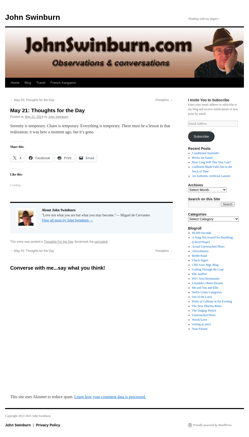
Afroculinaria (200, 251)
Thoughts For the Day (58, 242)
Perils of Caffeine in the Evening (212, 301)
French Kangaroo (63, 83)
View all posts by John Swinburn (67, 220)
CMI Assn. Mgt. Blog (205, 265)
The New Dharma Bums (207, 306)
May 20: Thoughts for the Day (32, 100)
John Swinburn (32, 17)
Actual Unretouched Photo (208, 246)
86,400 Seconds (201, 233)
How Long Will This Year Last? (211, 162)
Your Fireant (199, 329)
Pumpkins (164, 100)
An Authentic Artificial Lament (211, 176)
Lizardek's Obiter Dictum (207, 283)
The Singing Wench (204, 310)
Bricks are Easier (202, 157)
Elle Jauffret (199, 274)
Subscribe (201, 136)
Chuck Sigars (200, 260)
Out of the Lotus (202, 297)
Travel (40, 83)
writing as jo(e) (201, 324)
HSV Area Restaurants (206, 278)
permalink (101, 242)
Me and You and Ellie (205, 287)
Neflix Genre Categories (207, 292)
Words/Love (199, 319)
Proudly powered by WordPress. (212, 425)
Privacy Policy (48, 425)
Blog (28, 83)
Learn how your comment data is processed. (110, 397)
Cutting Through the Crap (208, 269)
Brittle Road (199, 255)
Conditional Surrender (205, 153)
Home (15, 83)
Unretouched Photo (204, 315)
